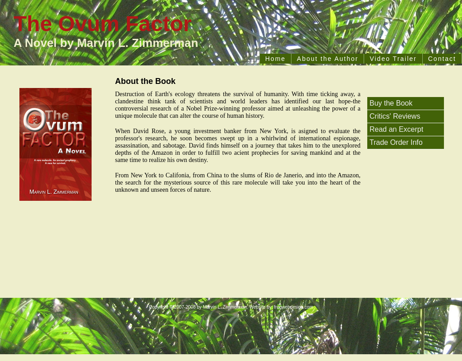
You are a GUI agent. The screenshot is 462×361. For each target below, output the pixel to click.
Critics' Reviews (395, 116)
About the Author (327, 58)
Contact (442, 58)
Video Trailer (393, 58)
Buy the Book (391, 103)
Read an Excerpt (396, 129)
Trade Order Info (396, 142)
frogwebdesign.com (293, 307)
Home (275, 58)
